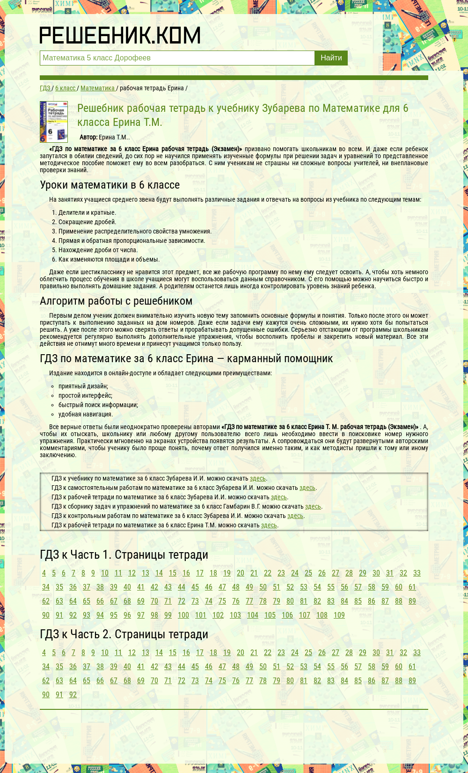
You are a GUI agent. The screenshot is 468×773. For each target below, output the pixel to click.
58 (371, 587)
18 (213, 573)
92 (73, 615)
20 (240, 573)
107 (304, 615)
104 (252, 615)
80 (290, 601)
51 (276, 587)
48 (236, 587)
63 (59, 601)
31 (390, 573)
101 (200, 615)
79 (276, 601)
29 (362, 573)
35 (59, 587)
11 (118, 573)
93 (86, 615)
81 (303, 601)
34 (46, 587)
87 (385, 601)
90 (46, 615)
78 (263, 601)
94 (100, 615)
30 (376, 573)
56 (344, 587)
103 (235, 615)
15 (172, 573)
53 (303, 587)
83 (331, 601)
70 (154, 601)
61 (412, 587)
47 (222, 587)
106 (287, 615)
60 (398, 587)
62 (46, 601)
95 (113, 615)
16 (186, 573)
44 (181, 587)
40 (127, 587)
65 (86, 601)
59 (385, 587)
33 (417, 573)
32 (403, 573)
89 (412, 601)
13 (145, 573)
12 (132, 573)
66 (100, 601)
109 (339, 615)
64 (73, 601)
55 (331, 587)
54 (317, 587)
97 (141, 615)
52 (290, 587)
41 (141, 587)
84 (344, 601)
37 (86, 587)
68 (127, 601)
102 (218, 615)
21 (254, 573)
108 (322, 615)
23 (281, 573)
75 (222, 601)
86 (371, 601)
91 (59, 615)
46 (208, 587)
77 (249, 601)
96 (127, 615)
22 (267, 573)
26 (322, 573)
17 (200, 573)
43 (168, 587)
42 (154, 587)
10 (105, 573)
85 (358, 601)
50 (263, 587)
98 (154, 615)
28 (349, 573)
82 (317, 601)
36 (73, 587)
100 (183, 615)
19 (227, 573)
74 (208, 601)
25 (308, 573)
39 (113, 587)
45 (195, 587)
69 (141, 601)
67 (113, 601)
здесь (258, 478)
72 (181, 601)
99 (168, 615)
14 (159, 573)
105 (270, 615)
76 (236, 601)
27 (335, 573)
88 (398, 601)
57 (358, 587)
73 (195, 601)
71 (168, 601)
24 (295, 573)
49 (249, 587)
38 (100, 587)
